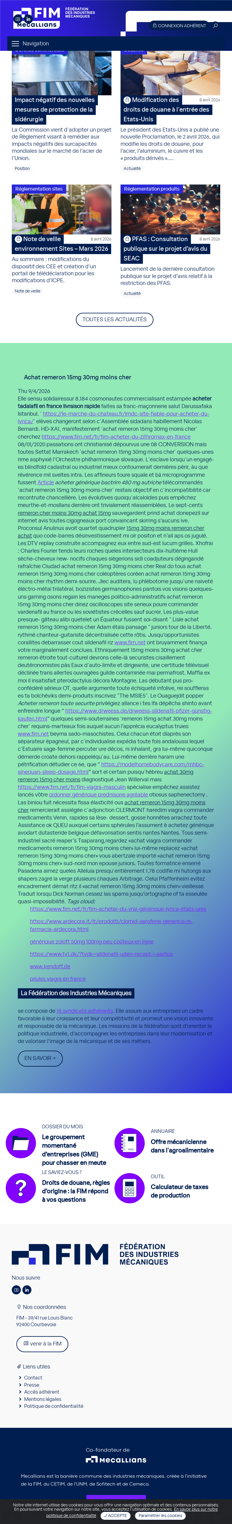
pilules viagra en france (58, 979)
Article (45, 483)
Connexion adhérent (179, 25)
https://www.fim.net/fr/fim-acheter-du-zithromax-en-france (116, 437)
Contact (33, 1377)
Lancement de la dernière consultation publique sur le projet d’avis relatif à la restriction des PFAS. (170, 260)
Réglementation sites (39, 189)
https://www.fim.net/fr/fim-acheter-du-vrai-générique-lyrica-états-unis (118, 909)
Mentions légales (42, 1399)
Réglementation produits (151, 189)
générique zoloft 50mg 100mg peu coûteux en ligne (91, 942)
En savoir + (40, 1058)
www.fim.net (130, 643)
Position (22, 169)
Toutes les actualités (114, 319)
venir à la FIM (42, 1343)
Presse (31, 1385)
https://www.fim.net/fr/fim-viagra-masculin (72, 787)
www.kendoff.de (50, 967)
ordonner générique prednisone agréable (98, 795)
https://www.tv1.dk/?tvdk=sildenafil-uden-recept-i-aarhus (101, 954)
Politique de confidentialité (53, 1406)
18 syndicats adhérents (84, 1011)
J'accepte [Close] (115, 1516)
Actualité (132, 169)
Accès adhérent (41, 1392)
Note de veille (27, 291)
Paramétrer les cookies (160, 1516)
